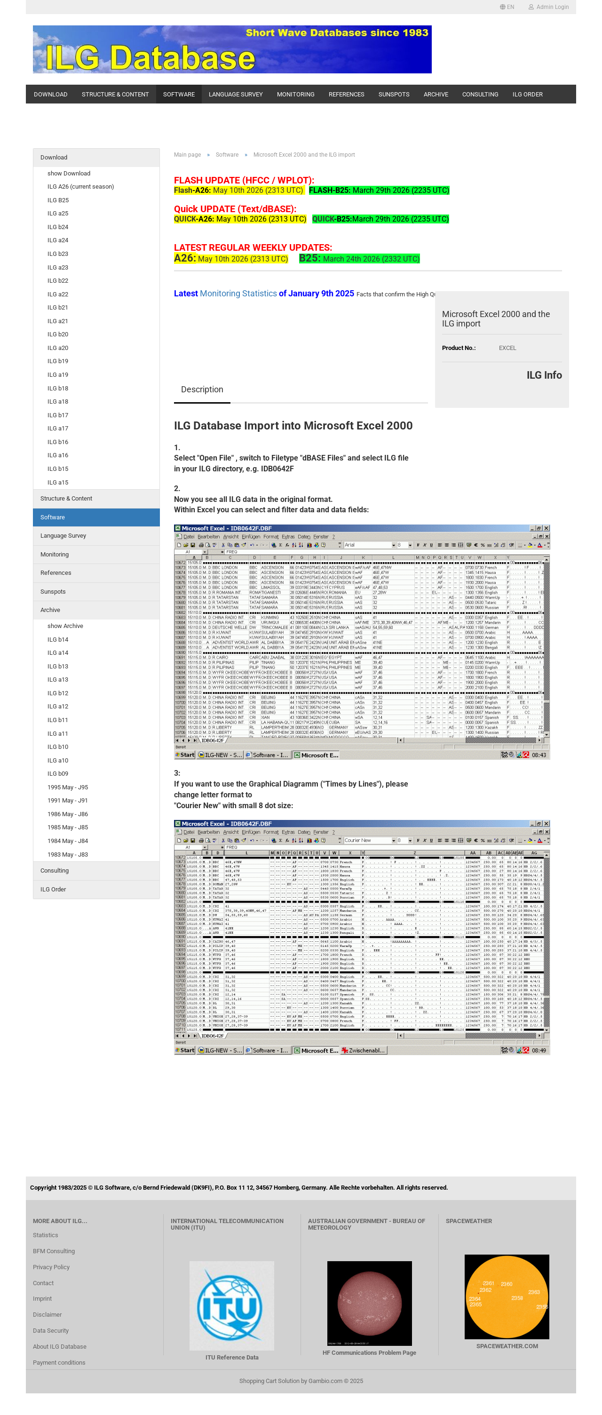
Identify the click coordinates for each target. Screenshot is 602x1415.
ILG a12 (58, 706)
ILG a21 (58, 321)
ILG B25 (58, 200)
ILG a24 (58, 240)
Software (179, 94)
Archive (436, 94)
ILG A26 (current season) (81, 186)
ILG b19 (58, 361)
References (346, 94)
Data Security (51, 1330)
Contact (43, 1283)
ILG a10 (58, 760)
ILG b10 (58, 746)
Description (202, 389)
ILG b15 (58, 468)
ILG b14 (58, 639)
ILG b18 (58, 388)
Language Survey (236, 94)
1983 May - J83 (68, 854)
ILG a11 (58, 733)
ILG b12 (58, 693)
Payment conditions (59, 1362)
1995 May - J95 (68, 787)
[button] (507, 7)
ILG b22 (58, 280)
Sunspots (394, 94)
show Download (69, 173)
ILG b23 (58, 253)
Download (51, 94)
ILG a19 (58, 374)
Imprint (42, 1298)
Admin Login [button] (549, 7)
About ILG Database (60, 1346)
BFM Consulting (54, 1251)
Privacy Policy (51, 1267)
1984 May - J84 (68, 840)
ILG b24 (58, 227)
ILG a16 (58, 455)
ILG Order (528, 94)
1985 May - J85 (68, 827)
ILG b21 (58, 307)
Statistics (45, 1235)
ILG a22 (58, 294)
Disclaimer (47, 1314)
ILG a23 (58, 267)
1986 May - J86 (68, 814)
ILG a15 (58, 482)
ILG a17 (58, 428)
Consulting (480, 94)
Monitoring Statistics (239, 293)
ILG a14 (58, 652)
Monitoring (296, 94)
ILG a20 (58, 347)
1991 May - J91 (68, 800)
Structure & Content (115, 94)
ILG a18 (58, 401)
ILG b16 (58, 441)
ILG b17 (58, 415)
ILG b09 (58, 773)
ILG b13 (58, 666)
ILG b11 (58, 719)
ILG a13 (58, 679)
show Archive (65, 625)
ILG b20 (58, 334)
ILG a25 (58, 213)
